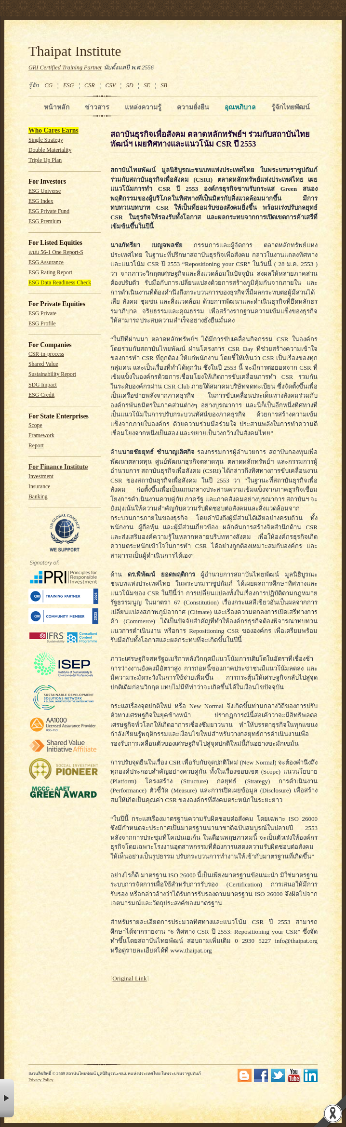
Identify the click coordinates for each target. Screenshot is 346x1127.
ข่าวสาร (97, 107)
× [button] (7, 1098)
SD (129, 85)
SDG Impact (42, 385)
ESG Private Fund (48, 211)
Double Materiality (49, 150)
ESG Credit (41, 395)
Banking (38, 497)
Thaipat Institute (74, 51)
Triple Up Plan (45, 160)
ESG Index (40, 201)
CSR (89, 85)
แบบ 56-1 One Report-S (55, 252)
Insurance (39, 486)
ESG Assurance (46, 262)
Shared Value (43, 364)
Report (36, 446)
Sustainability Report (52, 374)
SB (164, 85)
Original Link (129, 978)
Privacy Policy (40, 1079)
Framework (41, 435)
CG (48, 85)
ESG (68, 85)
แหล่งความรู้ (143, 107)
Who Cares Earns (53, 130)
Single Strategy (45, 140)
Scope (35, 425)
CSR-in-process (46, 354)
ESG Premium (44, 221)
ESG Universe (44, 191)
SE (147, 85)
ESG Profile (42, 324)
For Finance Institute (58, 466)
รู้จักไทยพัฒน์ (290, 107)
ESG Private (42, 313)
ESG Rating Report (50, 272)
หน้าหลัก (56, 107)
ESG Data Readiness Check (59, 283)
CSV (110, 85)
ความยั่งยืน (193, 107)
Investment (40, 476)
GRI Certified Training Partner (65, 67)
